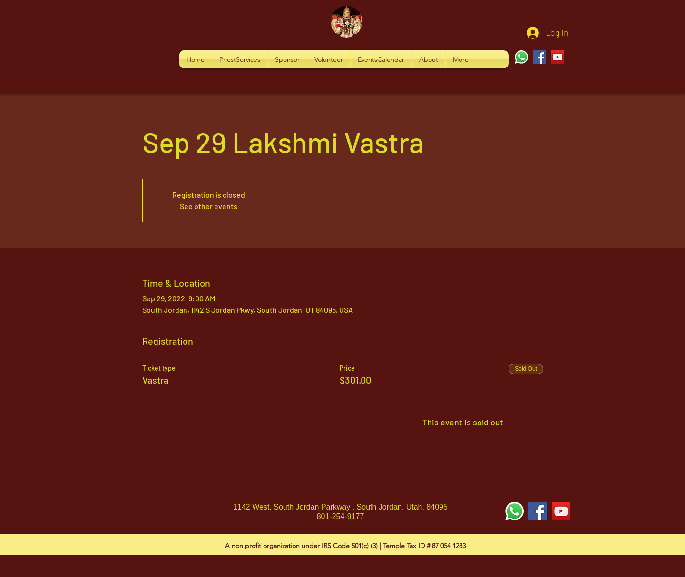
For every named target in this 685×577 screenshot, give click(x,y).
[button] (239, 59)
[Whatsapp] (521, 57)
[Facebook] (539, 57)
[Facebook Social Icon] (537, 511)
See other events (208, 206)
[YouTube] (557, 57)
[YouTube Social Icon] (561, 511)
